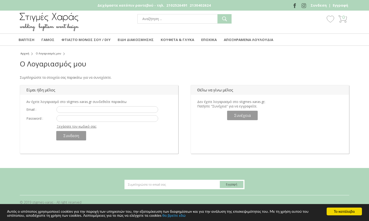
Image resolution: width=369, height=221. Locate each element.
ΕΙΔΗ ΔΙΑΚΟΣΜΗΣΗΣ (136, 39)
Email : (31, 109)
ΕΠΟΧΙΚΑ (209, 39)
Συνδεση (319, 5)
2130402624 (200, 5)
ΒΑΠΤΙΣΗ (26, 39)
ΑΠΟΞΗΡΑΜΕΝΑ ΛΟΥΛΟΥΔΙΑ (248, 39)
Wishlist (330, 19)
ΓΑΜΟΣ (47, 39)
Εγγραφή (340, 5)
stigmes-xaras (49, 22)
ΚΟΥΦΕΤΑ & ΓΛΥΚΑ (177, 39)
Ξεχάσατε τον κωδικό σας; (77, 126)
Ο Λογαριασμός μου (48, 53)
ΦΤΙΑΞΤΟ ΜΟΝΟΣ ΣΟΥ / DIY (86, 39)
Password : (34, 118)
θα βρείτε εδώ (174, 215)
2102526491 (177, 5)
